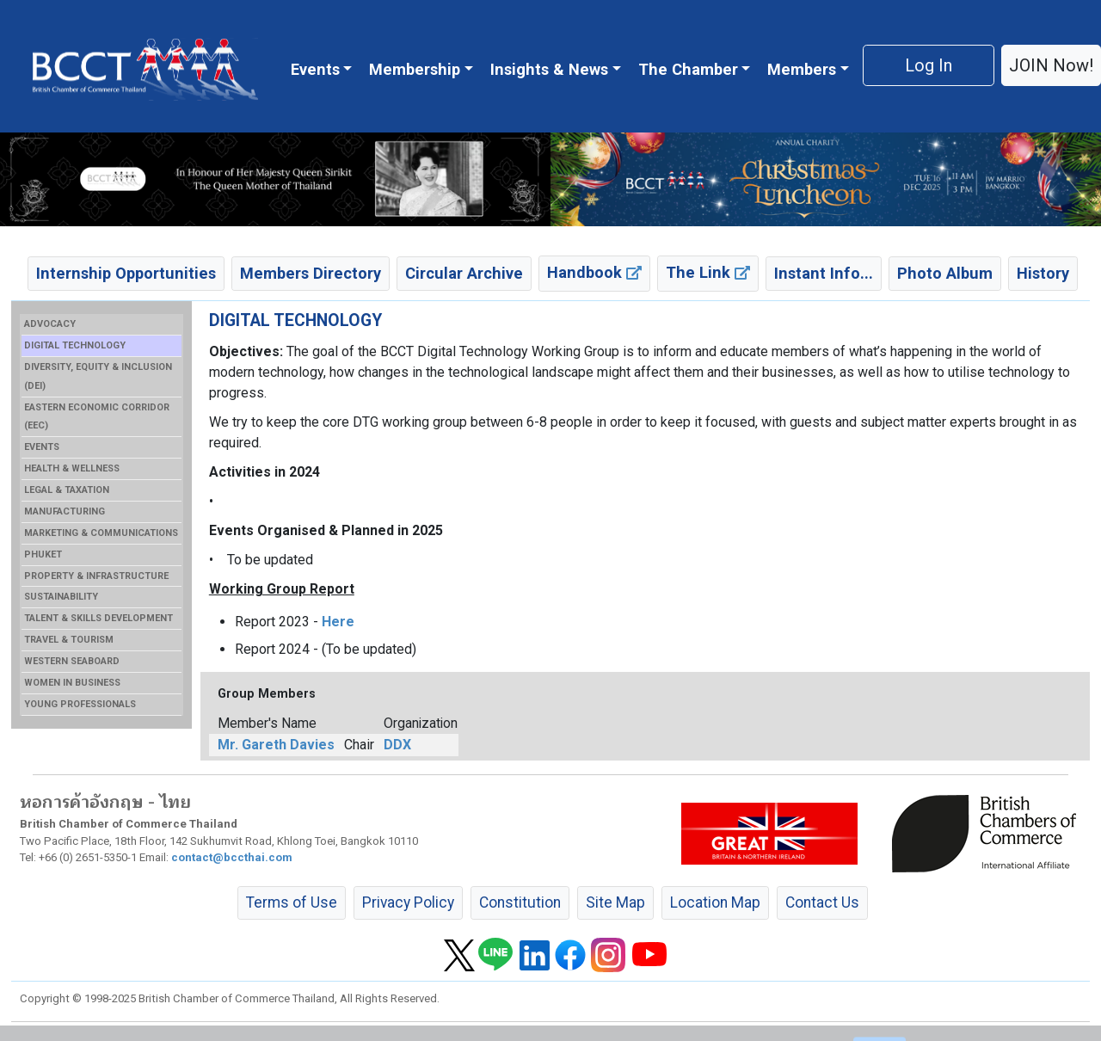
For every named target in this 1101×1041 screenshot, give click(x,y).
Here (338, 621)
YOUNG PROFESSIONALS (80, 704)
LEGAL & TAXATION (66, 490)
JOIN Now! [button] (1051, 65)
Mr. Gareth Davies (276, 744)
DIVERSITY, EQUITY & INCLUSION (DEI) (98, 376)
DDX (397, 744)
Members (801, 69)
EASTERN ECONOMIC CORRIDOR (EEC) (96, 417)
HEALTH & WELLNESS (72, 468)
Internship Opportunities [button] (126, 273)
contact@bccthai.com (231, 857)
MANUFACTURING (64, 511)
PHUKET (43, 554)
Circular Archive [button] (464, 273)
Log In (928, 65)
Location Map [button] (715, 902)
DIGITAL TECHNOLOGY (75, 345)
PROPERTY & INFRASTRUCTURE (96, 576)
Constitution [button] (520, 902)
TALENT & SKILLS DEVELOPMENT (98, 618)
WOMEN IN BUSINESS (72, 682)
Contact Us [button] (822, 902)
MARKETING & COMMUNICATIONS (101, 533)
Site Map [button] (615, 902)
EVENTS (41, 447)
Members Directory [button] (310, 273)
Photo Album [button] (945, 273)
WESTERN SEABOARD (72, 661)
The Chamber (688, 69)
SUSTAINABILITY (61, 596)
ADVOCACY (50, 324)
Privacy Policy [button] (408, 902)
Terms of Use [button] (291, 902)
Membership (414, 69)
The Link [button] (708, 272)
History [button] (1043, 273)
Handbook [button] (594, 272)
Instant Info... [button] (823, 273)
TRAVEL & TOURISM (69, 639)
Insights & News (549, 69)
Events (315, 69)
